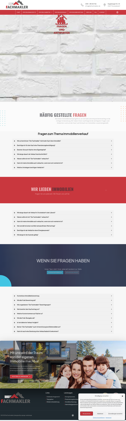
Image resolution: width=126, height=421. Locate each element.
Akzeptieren (86, 413)
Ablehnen (100, 413)
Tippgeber (50, 400)
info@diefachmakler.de (92, 6)
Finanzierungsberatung (72, 400)
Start (18, 12)
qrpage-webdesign (26, 416)
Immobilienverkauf (61, 12)
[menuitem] (117, 12)
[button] (122, 396)
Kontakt (102, 12)
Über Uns (89, 12)
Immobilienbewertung (76, 12)
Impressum (108, 417)
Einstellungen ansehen (115, 413)
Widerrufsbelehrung (53, 403)
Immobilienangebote (29, 12)
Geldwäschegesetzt (53, 397)
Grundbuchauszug (70, 403)
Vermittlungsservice (71, 405)
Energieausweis (70, 397)
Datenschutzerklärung (99, 417)
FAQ (95, 12)
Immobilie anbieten (44, 12)
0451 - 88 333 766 (90, 4)
